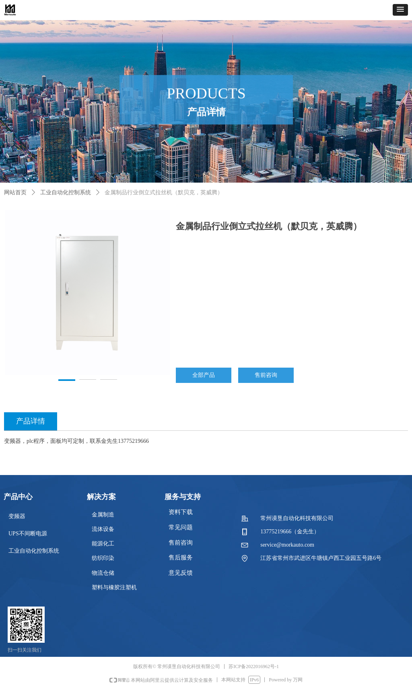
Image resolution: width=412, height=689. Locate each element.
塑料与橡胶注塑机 (114, 587)
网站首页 (15, 192)
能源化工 (103, 544)
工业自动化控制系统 (65, 192)
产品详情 (30, 421)
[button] (400, 10)
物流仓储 (103, 573)
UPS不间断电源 (27, 534)
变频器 (16, 516)
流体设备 (103, 529)
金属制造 (103, 515)
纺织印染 (103, 558)
